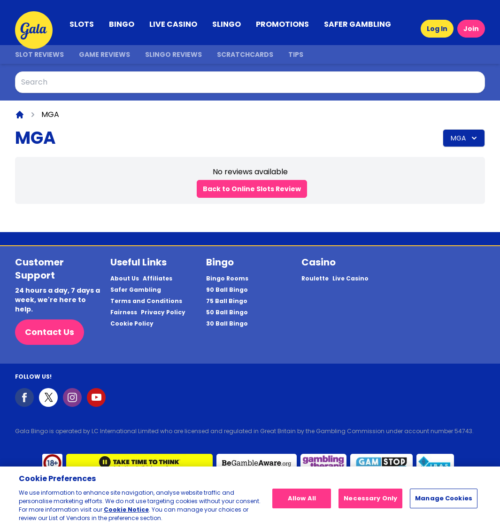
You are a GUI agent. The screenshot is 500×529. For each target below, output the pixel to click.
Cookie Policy (132, 323)
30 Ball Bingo (227, 323)
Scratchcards (245, 54)
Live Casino (350, 278)
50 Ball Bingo (227, 312)
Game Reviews (104, 54)
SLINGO (226, 24)
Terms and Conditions (146, 301)
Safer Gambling (135, 290)
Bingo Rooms (227, 278)
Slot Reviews (39, 54)
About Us (124, 278)
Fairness (123, 312)
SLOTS (81, 24)
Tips (295, 54)
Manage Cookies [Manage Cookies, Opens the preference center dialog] (443, 501)
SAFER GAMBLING (357, 24)
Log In (437, 28)
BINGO (121, 24)
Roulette (315, 278)
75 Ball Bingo (226, 301)
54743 (463, 431)
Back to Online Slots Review (252, 189)
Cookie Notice (126, 513)
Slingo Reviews (173, 54)
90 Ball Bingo (227, 290)
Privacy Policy (163, 312)
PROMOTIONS (282, 24)
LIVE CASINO (173, 24)
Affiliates (157, 278)
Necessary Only (370, 501)
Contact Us (49, 332)
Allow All (302, 501)
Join (471, 28)
